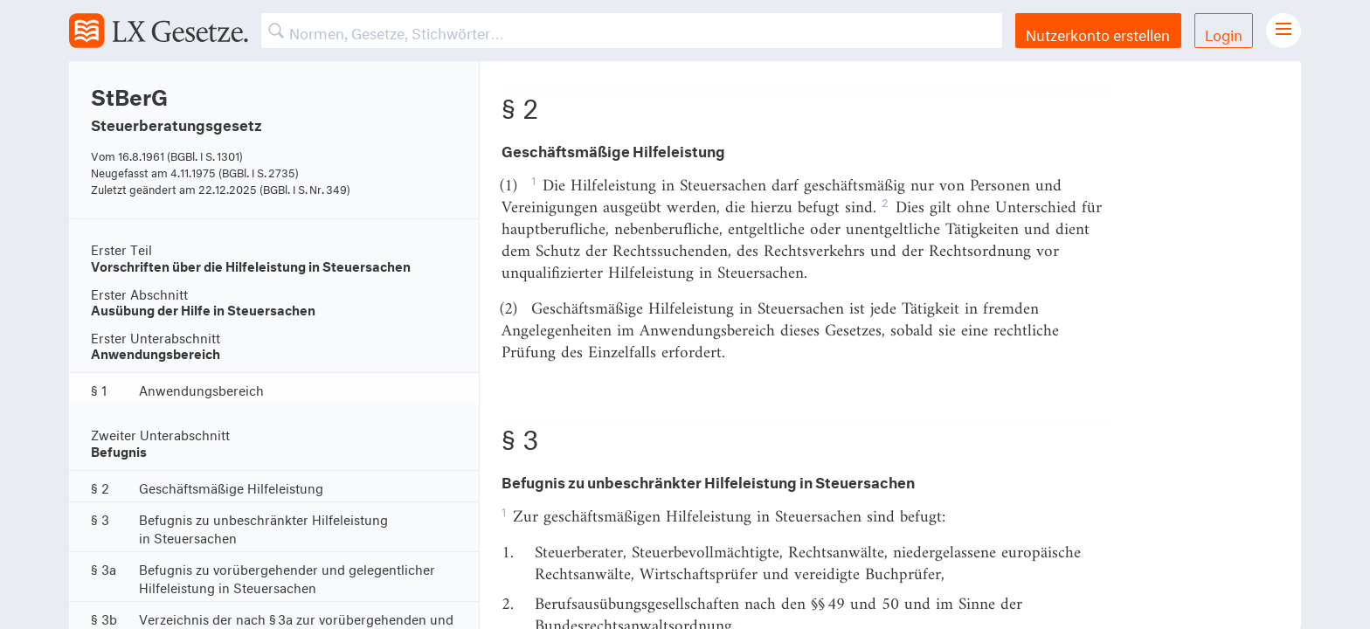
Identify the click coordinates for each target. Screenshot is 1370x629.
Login (1223, 33)
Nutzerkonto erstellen (1098, 33)
